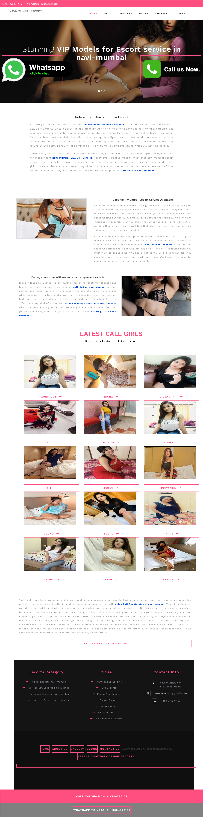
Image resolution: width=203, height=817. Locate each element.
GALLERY (77, 748)
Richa (111, 396)
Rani (111, 579)
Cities (180, 13)
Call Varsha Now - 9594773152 (101, 796)
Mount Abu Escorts (109, 694)
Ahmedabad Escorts (109, 681)
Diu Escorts (109, 687)
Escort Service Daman (105, 643)
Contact (161, 13)
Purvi (111, 487)
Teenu (111, 533)
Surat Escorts (109, 706)
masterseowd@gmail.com (45, 4)
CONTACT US (110, 748)
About (108, 13)
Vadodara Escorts (109, 712)
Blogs (143, 13)
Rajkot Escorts (109, 700)
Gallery (126, 13)
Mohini (111, 442)
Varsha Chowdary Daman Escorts (106, 756)
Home (93, 13)
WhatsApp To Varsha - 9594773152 (101, 809)
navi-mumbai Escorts (109, 718)
